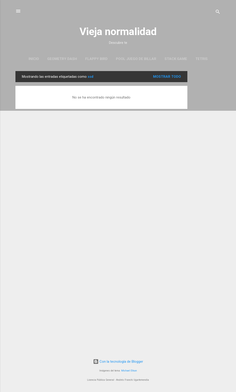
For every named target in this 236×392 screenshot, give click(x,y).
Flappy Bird (96, 59)
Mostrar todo (167, 77)
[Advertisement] (206, 140)
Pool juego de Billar (136, 59)
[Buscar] (218, 13)
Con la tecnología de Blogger (118, 361)
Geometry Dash (62, 59)
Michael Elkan (129, 370)
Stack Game (176, 59)
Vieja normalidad (118, 31)
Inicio (34, 59)
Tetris (201, 59)
